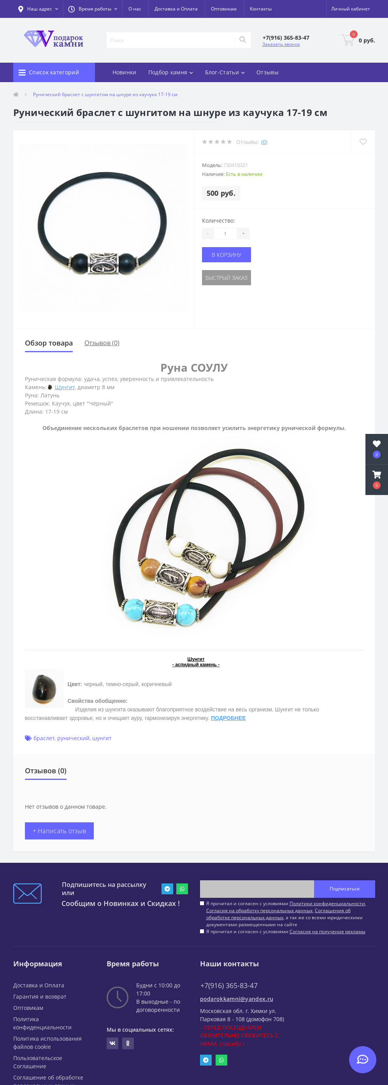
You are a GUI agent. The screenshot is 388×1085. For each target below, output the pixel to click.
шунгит (102, 738)
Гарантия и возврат (40, 996)
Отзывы (267, 72)
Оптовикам (224, 8)
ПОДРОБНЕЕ (228, 718)
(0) (264, 142)
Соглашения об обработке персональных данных (278, 914)
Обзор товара (49, 343)
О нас (134, 8)
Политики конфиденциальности (327, 903)
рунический (73, 738)
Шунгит (65, 387)
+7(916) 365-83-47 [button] (229, 985)
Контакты (261, 8)
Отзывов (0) (101, 343)
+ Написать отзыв (59, 831)
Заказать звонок (281, 44)
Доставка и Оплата (176, 8)
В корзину (226, 254)
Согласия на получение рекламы (327, 931)
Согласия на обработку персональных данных (259, 910)
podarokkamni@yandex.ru (237, 998)
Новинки (124, 72)
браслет (43, 738)
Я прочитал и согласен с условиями (285, 931)
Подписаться (345, 888)
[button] (92, 9)
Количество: (218, 220)
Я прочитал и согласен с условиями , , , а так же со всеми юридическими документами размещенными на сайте (286, 914)
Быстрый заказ (226, 277)
